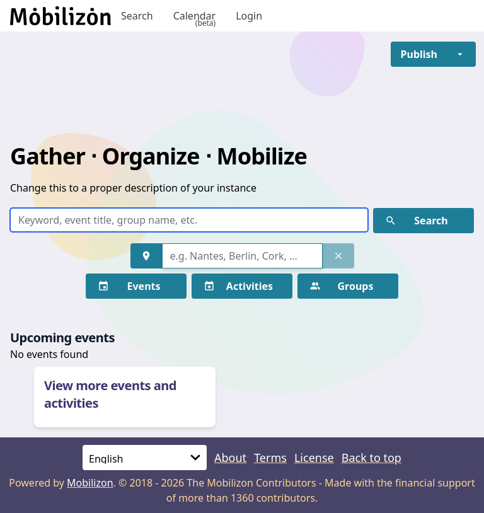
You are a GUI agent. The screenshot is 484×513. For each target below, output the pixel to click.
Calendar (194, 15)
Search (137, 16)
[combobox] (242, 255)
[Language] (145, 457)
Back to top (371, 457)
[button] (419, 54)
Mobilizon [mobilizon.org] (90, 483)
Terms (270, 457)
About (230, 457)
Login (249, 16)
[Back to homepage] (60, 15)
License (314, 457)
